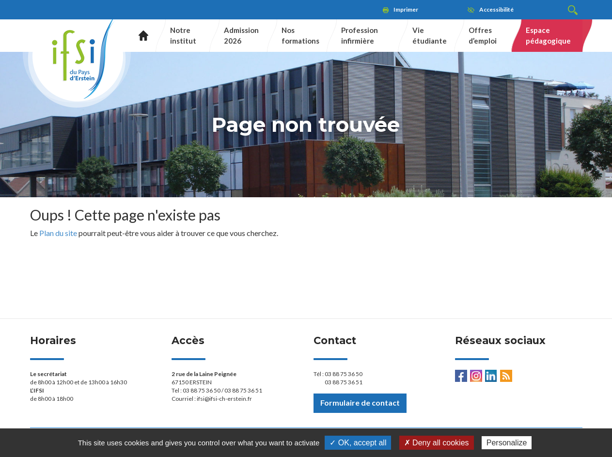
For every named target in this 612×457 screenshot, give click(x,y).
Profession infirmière (359, 35)
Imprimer (405, 9)
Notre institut (183, 35)
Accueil (140, 35)
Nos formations (300, 35)
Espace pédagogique (548, 35)
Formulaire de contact (360, 402)
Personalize (506, 443)
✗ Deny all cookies (436, 443)
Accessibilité (496, 9)
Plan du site (58, 232)
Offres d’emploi (483, 35)
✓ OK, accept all (358, 443)
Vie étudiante (429, 35)
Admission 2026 (241, 35)
